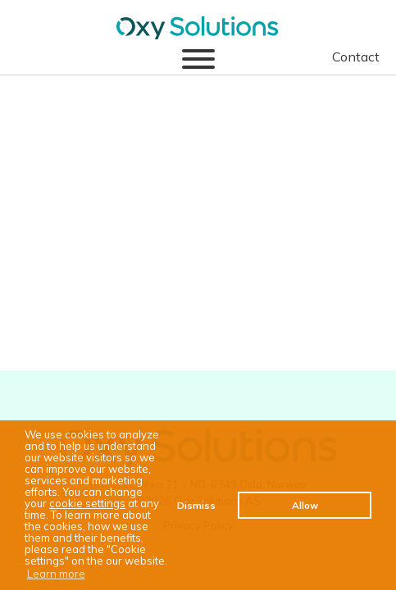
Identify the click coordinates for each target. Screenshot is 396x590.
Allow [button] (305, 505)
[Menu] (198, 60)
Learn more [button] (56, 573)
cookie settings (87, 503)
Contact (356, 56)
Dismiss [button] (196, 505)
